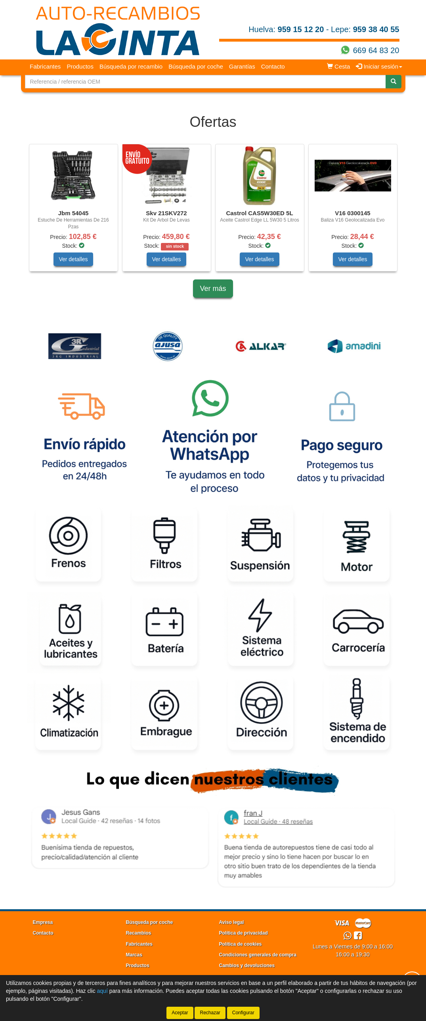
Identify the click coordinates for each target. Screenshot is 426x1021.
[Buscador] (205, 81)
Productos (80, 66)
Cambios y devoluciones (247, 965)
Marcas (134, 955)
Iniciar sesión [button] (379, 66)
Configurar (243, 1012)
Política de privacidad (243, 933)
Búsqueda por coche (195, 66)
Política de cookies (240, 944)
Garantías (242, 66)
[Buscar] (393, 81)
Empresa (43, 922)
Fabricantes (45, 66)
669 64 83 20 (376, 50)
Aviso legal (231, 922)
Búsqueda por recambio (130, 66)
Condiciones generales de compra (257, 955)
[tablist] (213, 211)
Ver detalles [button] (73, 259)
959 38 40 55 (376, 29)
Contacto (273, 66)
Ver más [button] (213, 289)
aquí (102, 991)
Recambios (138, 933)
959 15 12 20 (301, 29)
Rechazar (210, 1012)
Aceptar (180, 1012)
